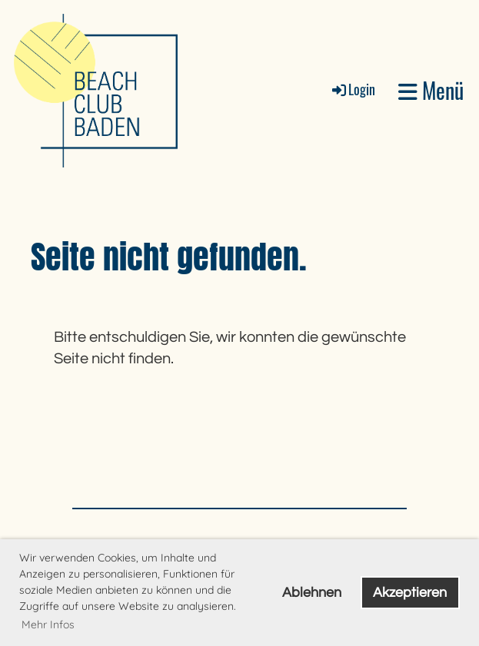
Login (352, 89)
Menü (431, 90)
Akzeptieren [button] (410, 592)
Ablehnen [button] (311, 592)
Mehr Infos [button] (48, 624)
